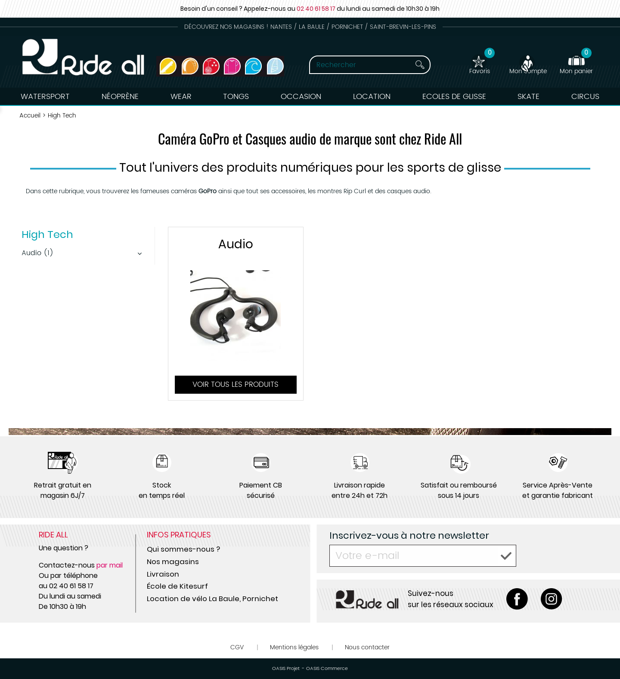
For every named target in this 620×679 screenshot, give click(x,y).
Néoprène (120, 96)
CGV (237, 647)
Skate (528, 96)
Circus (585, 96)
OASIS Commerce (327, 668)
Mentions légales (294, 647)
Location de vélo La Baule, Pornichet (212, 598)
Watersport (45, 96)
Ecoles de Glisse (454, 96)
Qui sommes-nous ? (183, 549)
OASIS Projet (286, 668)
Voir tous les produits (235, 385)
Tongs (236, 96)
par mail (109, 565)
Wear (181, 96)
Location (372, 96)
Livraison (163, 574)
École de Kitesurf (177, 586)
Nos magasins (173, 561)
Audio (235, 244)
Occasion (301, 96)
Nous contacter (367, 647)
